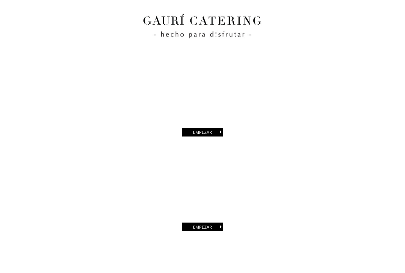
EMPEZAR (208, 132)
